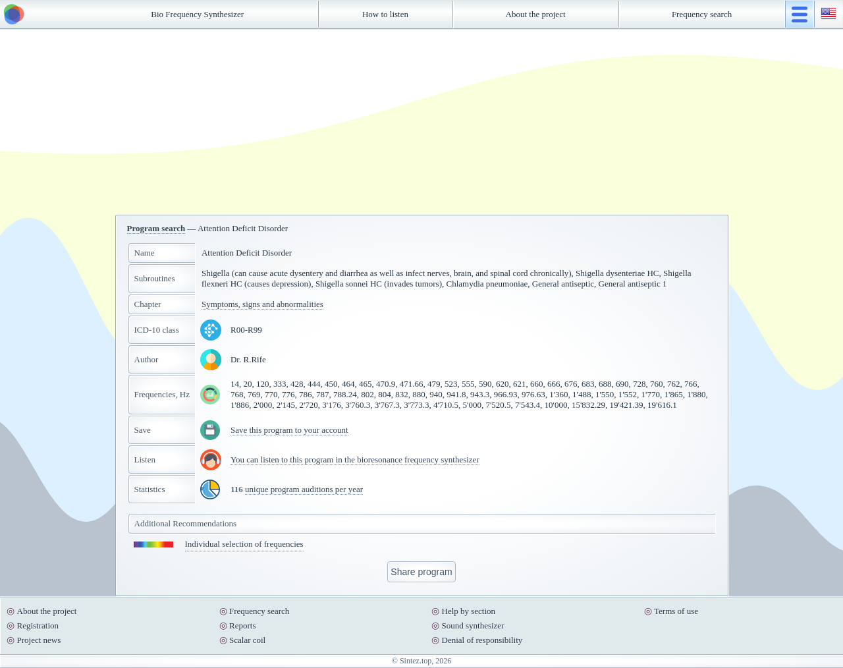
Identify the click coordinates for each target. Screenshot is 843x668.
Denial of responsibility (482, 640)
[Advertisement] (421, 122)
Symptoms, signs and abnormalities (262, 304)
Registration (38, 625)
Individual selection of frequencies (244, 544)
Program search (156, 228)
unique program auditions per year (304, 489)
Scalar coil (247, 640)
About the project (536, 14)
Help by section (469, 611)
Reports (242, 625)
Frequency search (702, 14)
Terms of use (676, 611)
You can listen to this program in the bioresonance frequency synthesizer (355, 459)
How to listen (385, 14)
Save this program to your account (289, 430)
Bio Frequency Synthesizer (197, 14)
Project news (39, 640)
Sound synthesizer (473, 625)
